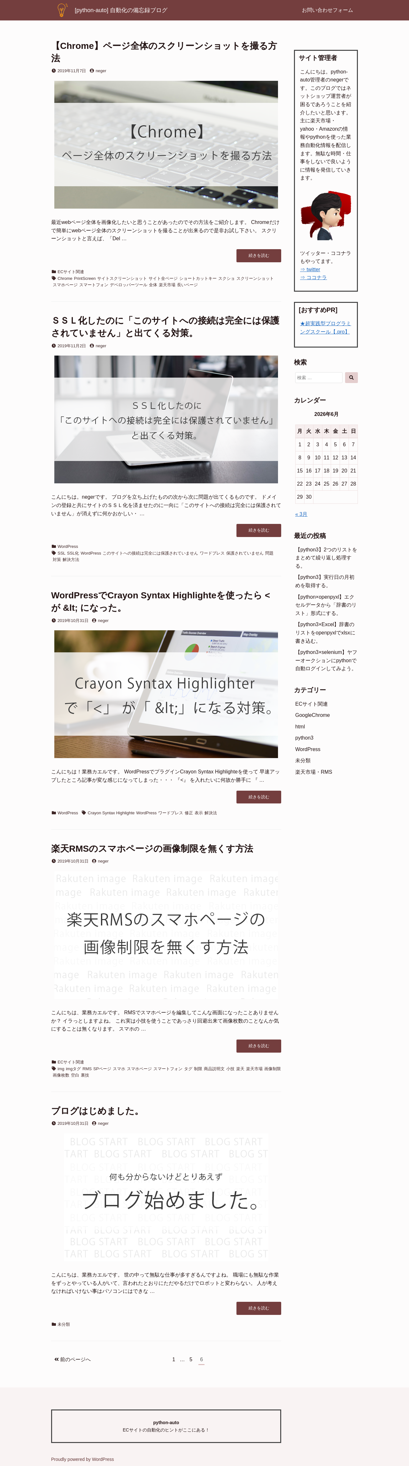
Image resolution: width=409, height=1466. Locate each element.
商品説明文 (214, 1068)
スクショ (226, 278)
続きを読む (261, 257)
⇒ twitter (310, 269)
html (300, 726)
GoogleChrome (312, 715)
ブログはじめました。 (97, 1111)
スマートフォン (93, 284)
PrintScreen (85, 278)
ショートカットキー (198, 278)
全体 (153, 284)
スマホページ (65, 284)
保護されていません (245, 553)
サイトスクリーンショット (122, 278)
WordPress (68, 546)
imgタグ (73, 1068)
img (61, 1068)
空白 (75, 1075)
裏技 (85, 1075)
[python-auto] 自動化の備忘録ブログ (121, 10)
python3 (304, 738)
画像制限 (272, 1068)
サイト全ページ (163, 278)
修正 (189, 812)
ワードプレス (212, 553)
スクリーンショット (255, 278)
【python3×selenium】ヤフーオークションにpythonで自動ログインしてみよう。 (326, 660)
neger (101, 70)
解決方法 (71, 559)
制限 (198, 1068)
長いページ (187, 284)
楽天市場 (167, 284)
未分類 (64, 1324)
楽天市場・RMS (313, 772)
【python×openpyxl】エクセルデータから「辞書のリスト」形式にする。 (326, 605)
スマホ (119, 1068)
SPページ (102, 1068)
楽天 (240, 1068)
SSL (62, 553)
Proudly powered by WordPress (82, 1459)
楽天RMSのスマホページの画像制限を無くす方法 (152, 849)
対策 (57, 559)
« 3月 (301, 514)
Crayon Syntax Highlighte (111, 812)
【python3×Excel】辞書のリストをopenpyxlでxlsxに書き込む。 (325, 632)
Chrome (65, 278)
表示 (199, 812)
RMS (87, 1068)
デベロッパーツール (128, 284)
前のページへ (72, 1359)
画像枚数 (61, 1075)
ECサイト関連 (71, 271)
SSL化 (73, 553)
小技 (230, 1068)
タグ (188, 1068)
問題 (269, 553)
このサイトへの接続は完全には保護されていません (150, 553)
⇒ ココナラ (313, 277)
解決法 (210, 812)
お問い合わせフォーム (327, 10)
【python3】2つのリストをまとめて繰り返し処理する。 (326, 558)
